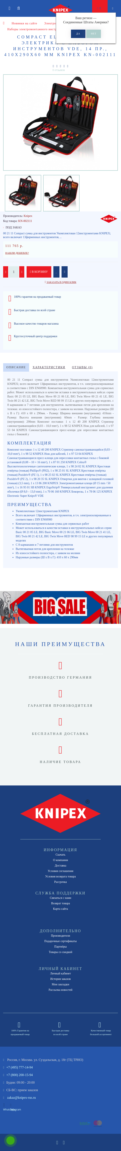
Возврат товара (60, 903)
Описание (16, 367)
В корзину (39, 271)
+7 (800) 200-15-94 (19, 1075)
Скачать (61, 854)
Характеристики (49, 367)
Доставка (60, 865)
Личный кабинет (60, 973)
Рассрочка (60, 882)
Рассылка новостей (60, 989)
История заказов (60, 979)
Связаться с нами (60, 897)
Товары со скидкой (60, 952)
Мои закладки (60, 984)
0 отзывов (59, 70)
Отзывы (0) (82, 367)
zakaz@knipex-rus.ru (21, 1097)
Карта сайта (60, 908)
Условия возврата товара (60, 876)
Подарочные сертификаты (60, 941)
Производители (60, 935)
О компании (60, 860)
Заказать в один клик (61, 282)
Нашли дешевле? (17, 253)
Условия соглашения (60, 871)
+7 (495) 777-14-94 (19, 1067)
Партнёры (60, 946)
